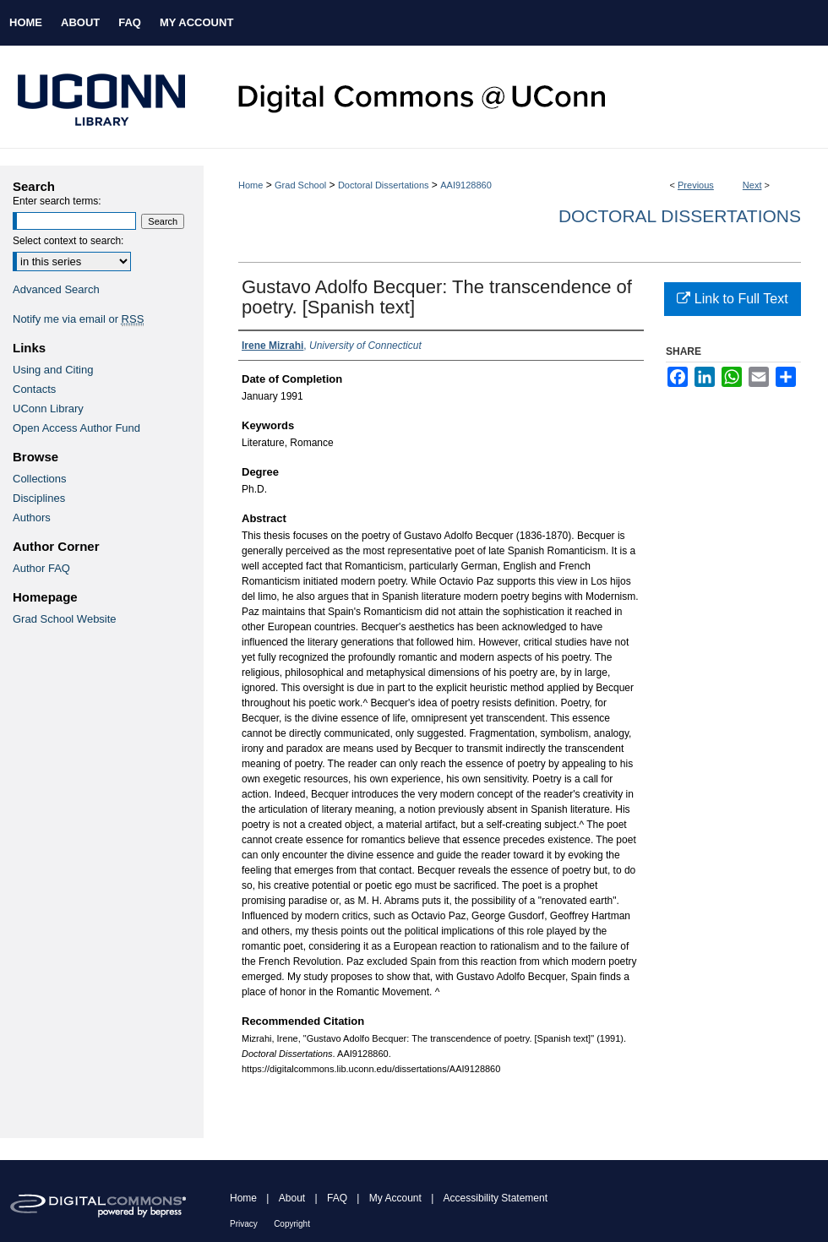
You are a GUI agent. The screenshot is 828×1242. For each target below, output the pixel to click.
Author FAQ (41, 568)
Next (752, 185)
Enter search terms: (57, 201)
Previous (696, 185)
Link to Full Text (732, 298)
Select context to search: (68, 241)
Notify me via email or (78, 319)
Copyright (292, 1223)
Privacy (244, 1223)
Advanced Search (56, 289)
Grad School (300, 185)
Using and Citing (53, 369)
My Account (395, 1198)
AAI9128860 (466, 185)
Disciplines (39, 498)
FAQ (337, 1198)
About (292, 1198)
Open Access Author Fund (76, 428)
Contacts (34, 389)
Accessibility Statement (495, 1198)
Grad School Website (65, 619)
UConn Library (48, 408)
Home (250, 185)
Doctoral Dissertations (383, 185)
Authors (32, 517)
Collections (40, 478)
